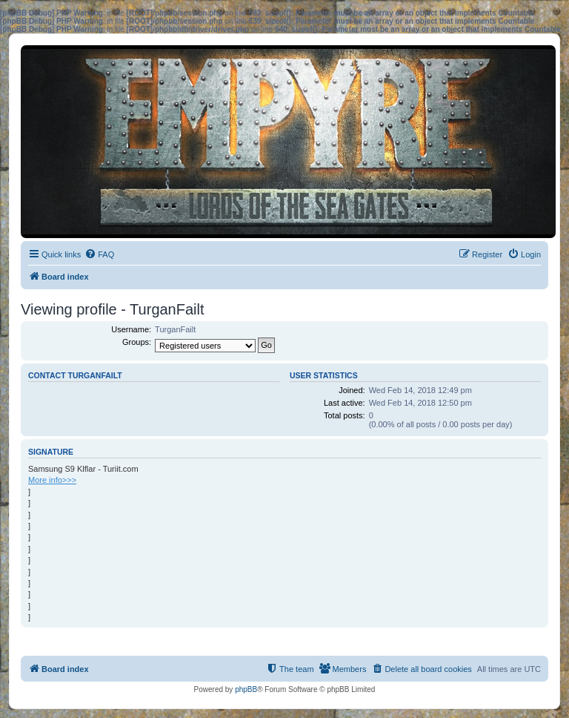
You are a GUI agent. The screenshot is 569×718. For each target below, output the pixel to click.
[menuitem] (99, 254)
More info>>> (52, 479)
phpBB (246, 689)
